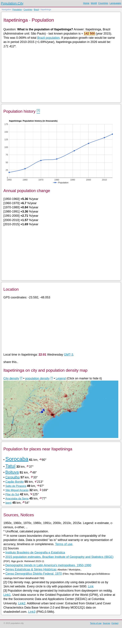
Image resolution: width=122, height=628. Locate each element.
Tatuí (10, 466)
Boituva (12, 472)
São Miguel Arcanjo (17, 490)
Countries (103, 3)
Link (91, 586)
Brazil (36, 9)
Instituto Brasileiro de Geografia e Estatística (35, 552)
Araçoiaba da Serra (17, 498)
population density (37, 378)
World (94, 3)
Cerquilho (12, 477)
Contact (114, 623)
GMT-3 (68, 354)
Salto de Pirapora (15, 486)
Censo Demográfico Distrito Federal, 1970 (33, 573)
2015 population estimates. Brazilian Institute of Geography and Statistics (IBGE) (59, 557)
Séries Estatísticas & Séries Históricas (31, 569)
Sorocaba (16, 459)
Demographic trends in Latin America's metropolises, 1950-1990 (48, 565)
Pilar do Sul (12, 494)
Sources (106, 623)
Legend (61, 378)
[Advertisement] (60, 74)
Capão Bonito (14, 481)
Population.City (12, 3)
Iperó (8, 502)
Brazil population (48, 37)
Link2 (21, 603)
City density (11, 378)
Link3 (31, 611)
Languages (115, 3)
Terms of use (63, 544)
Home (86, 3)
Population (17, 9)
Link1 (7, 594)
